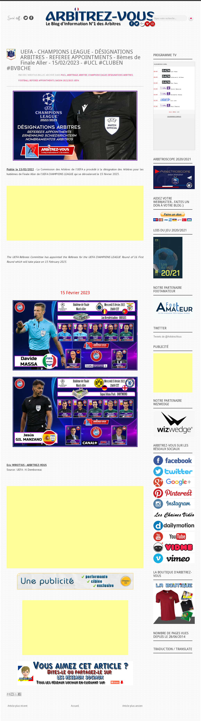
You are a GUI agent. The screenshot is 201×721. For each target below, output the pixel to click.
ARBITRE (83, 75)
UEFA (76, 80)
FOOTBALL (23, 80)
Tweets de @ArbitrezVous (167, 336)
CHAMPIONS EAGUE (97, 75)
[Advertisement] (75, 213)
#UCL (63, 75)
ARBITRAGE (72, 75)
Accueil (75, 705)
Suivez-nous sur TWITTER (25, 18)
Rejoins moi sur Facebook (31, 18)
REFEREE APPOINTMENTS (42, 80)
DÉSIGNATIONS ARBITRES (120, 75)
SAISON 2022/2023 (64, 80)
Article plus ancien (132, 705)
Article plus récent (17, 705)
